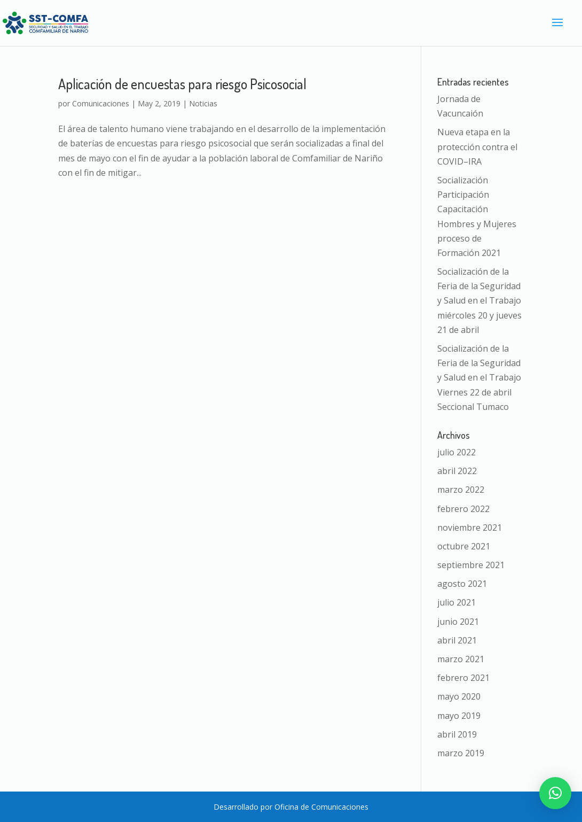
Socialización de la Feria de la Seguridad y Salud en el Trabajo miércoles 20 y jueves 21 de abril (479, 301)
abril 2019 (457, 734)
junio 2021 (458, 621)
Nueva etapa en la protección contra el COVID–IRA (477, 146)
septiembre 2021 (471, 565)
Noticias (203, 103)
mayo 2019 (459, 716)
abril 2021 (457, 640)
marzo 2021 (460, 659)
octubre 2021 (463, 546)
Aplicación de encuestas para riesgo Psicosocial (182, 83)
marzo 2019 (460, 753)
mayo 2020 (459, 696)
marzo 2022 (460, 489)
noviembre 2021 (469, 527)
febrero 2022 (463, 509)
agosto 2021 (462, 584)
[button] (555, 793)
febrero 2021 (463, 678)
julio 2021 (456, 602)
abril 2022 (457, 471)
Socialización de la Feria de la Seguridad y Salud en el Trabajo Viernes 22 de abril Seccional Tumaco (479, 378)
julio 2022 (456, 452)
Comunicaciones (100, 103)
